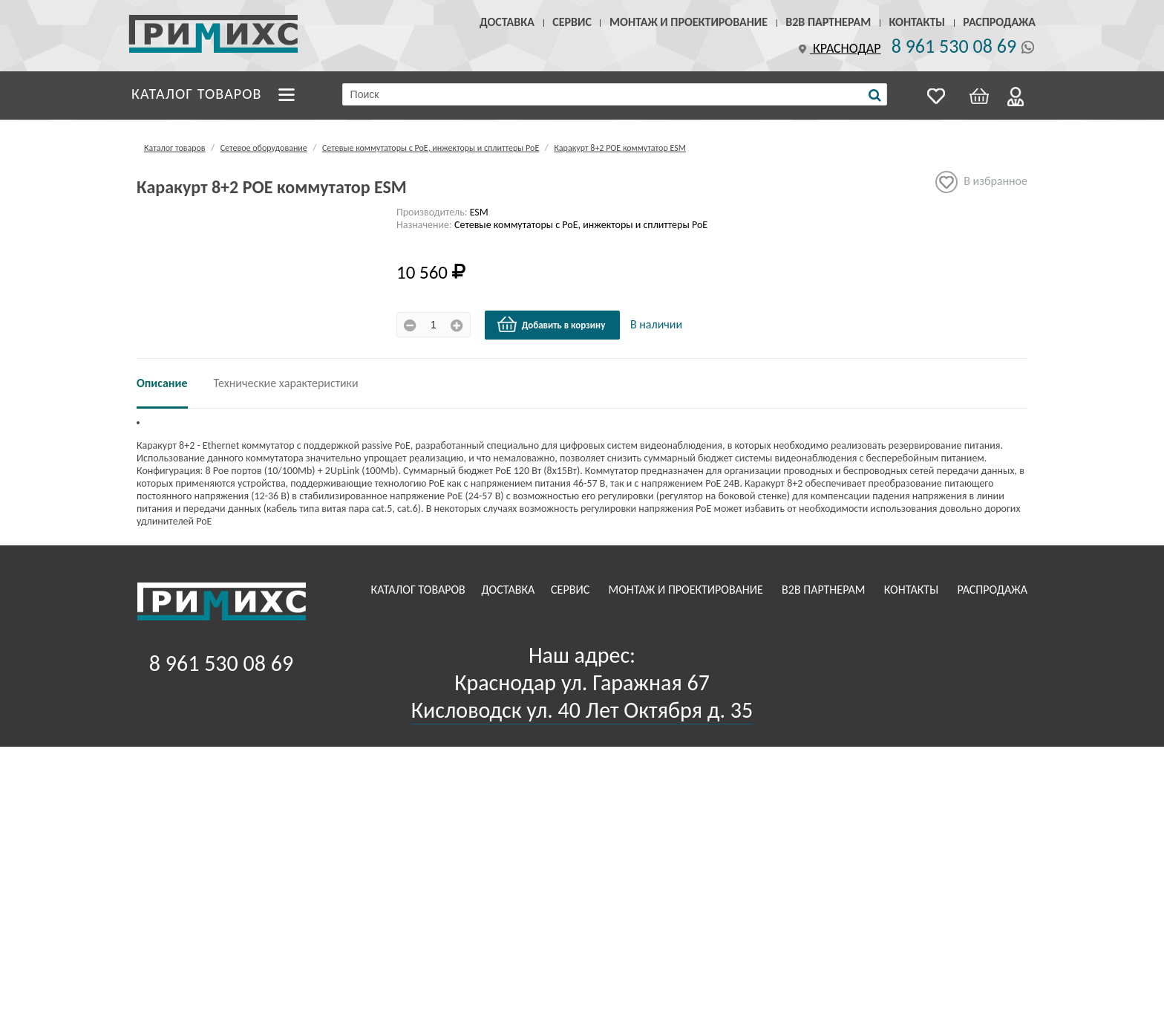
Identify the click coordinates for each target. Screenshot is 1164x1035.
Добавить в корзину (551, 325)
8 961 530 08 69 (954, 46)
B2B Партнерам (828, 22)
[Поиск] (875, 95)
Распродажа (999, 22)
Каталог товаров (196, 94)
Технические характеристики (286, 383)
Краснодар (838, 48)
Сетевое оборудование (263, 148)
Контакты (917, 22)
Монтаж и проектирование (688, 22)
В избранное (981, 182)
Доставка (507, 22)
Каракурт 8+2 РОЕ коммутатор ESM (620, 148)
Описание (162, 383)
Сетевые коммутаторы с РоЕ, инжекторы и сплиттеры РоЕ (430, 148)
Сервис (572, 22)
